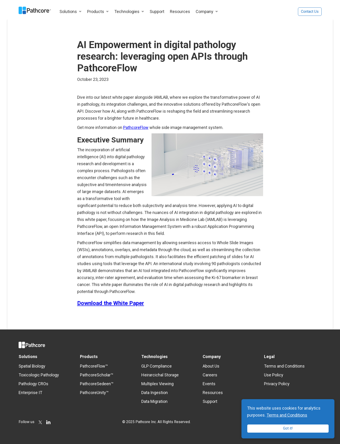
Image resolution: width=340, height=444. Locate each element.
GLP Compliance (156, 366)
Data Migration (154, 401)
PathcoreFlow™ (94, 366)
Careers (210, 374)
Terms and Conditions (284, 366)
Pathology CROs (33, 383)
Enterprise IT (30, 392)
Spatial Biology (32, 366)
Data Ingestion (154, 392)
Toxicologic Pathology (39, 374)
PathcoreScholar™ (96, 374)
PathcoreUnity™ (94, 392)
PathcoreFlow (136, 127)
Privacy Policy (277, 383)
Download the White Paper (110, 303)
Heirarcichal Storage (160, 374)
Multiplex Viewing (157, 383)
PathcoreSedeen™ (96, 383)
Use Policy (273, 374)
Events (209, 383)
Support (210, 401)
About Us (211, 366)
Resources (213, 392)
